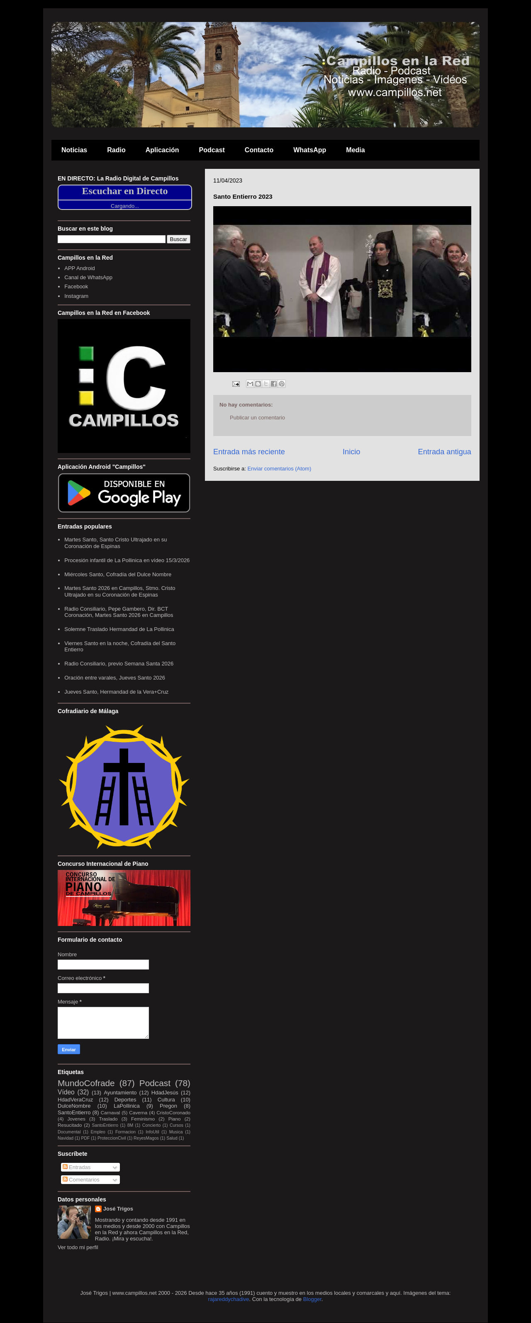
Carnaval (110, 1112)
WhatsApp (309, 149)
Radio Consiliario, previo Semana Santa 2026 (118, 663)
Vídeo (66, 1092)
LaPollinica (127, 1106)
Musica (176, 1132)
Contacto (259, 149)
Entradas (77, 1167)
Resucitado (70, 1125)
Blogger (312, 1299)
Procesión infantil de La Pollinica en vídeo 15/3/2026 (127, 560)
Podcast (212, 149)
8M (130, 1125)
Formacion (125, 1132)
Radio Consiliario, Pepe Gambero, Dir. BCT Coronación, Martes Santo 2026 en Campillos (118, 612)
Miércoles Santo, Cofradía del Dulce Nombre (117, 574)
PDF (85, 1138)
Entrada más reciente (249, 452)
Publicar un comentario (257, 417)
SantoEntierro (74, 1112)
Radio (116, 149)
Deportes (125, 1099)
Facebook (76, 286)
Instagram (76, 296)
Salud (172, 1138)
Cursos (176, 1125)
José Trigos (118, 1209)
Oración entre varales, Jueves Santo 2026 (114, 678)
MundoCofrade (86, 1083)
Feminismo (143, 1118)
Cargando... (125, 206)
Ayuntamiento (120, 1092)
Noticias (74, 149)
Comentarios (81, 1180)
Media (355, 149)
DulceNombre (74, 1106)
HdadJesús (164, 1092)
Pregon (168, 1106)
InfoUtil (152, 1132)
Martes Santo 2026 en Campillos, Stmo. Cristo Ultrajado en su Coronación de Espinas (119, 591)
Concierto (151, 1125)
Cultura (166, 1099)
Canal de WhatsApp (88, 277)
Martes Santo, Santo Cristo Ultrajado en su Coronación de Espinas (115, 542)
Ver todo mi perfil (78, 1247)
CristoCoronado (173, 1112)
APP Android (79, 268)
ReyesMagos (146, 1138)
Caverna (138, 1112)
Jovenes (76, 1118)
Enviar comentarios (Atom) (279, 468)
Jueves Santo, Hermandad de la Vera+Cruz (116, 692)
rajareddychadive (228, 1299)
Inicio (351, 452)
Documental (69, 1132)
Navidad (65, 1138)
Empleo (98, 1132)
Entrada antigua (444, 452)
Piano (174, 1118)
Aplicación (162, 149)
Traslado (108, 1118)
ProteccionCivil (111, 1138)
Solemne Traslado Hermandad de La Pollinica (119, 629)
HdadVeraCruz (75, 1099)
